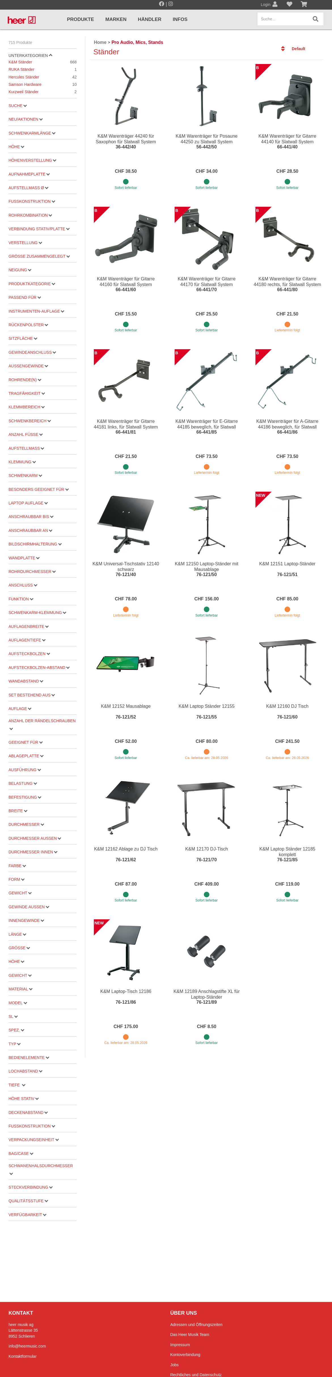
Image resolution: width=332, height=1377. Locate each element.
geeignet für (26, 742)
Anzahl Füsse (26, 434)
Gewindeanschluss (32, 352)
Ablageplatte (26, 756)
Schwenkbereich (30, 421)
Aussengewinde (28, 366)
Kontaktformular (23, 1356)
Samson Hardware (43, 84)
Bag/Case (21, 1153)
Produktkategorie (32, 284)
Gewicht (20, 893)
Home (100, 42)
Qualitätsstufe (28, 1201)
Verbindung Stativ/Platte (39, 229)
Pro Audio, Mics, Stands (137, 42)
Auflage (20, 708)
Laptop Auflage (28, 503)
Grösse (19, 948)
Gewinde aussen (29, 907)
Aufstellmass (26, 448)
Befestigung (25, 797)
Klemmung (22, 462)
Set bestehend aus (32, 695)
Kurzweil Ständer (43, 92)
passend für (25, 297)
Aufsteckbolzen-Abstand (39, 667)
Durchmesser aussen (35, 838)
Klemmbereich (27, 407)
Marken (116, 19)
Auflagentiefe (27, 640)
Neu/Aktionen (26, 119)
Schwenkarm (25, 475)
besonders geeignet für (39, 489)
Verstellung (25, 242)
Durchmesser (26, 824)
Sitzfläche (23, 338)
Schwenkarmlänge (32, 133)
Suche (18, 105)
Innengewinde (26, 920)
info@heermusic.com (27, 1346)
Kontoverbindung (185, 1354)
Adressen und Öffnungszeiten (196, 1324)
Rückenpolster (28, 325)
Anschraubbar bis (31, 516)
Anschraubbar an (30, 530)
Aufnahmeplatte (29, 174)
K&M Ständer (43, 62)
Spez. (16, 1030)
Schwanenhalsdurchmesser (41, 1169)
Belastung (23, 783)
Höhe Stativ (24, 1098)
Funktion (21, 599)
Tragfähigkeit (27, 393)
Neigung (20, 270)
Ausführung (25, 770)
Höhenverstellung (32, 160)
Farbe (17, 866)
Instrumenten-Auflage (36, 311)
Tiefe (17, 1085)
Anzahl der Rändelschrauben (42, 724)
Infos (180, 19)
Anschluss (23, 585)
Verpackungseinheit (34, 1139)
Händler (149, 19)
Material (21, 989)
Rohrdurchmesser (32, 571)
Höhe (16, 146)
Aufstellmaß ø (28, 188)
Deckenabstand (28, 1112)
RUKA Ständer (43, 69)
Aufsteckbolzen (29, 653)
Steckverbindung (31, 1187)
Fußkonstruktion (32, 201)
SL (13, 1016)
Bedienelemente (29, 1057)
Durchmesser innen (33, 852)
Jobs (174, 1365)
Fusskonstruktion (32, 1126)
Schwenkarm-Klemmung (37, 612)
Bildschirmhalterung (35, 544)
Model (18, 1003)
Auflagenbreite (29, 626)
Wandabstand (26, 681)
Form (17, 879)
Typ (15, 1044)
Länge (17, 934)
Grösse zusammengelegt (39, 256)
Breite (18, 811)
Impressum (180, 1344)
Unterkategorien (30, 55)
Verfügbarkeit (27, 1214)
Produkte (80, 19)
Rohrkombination (30, 215)
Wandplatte (24, 558)
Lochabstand (26, 1071)
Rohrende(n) (25, 380)
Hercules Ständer (43, 77)
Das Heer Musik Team (189, 1334)
